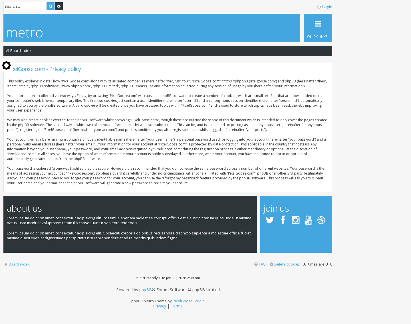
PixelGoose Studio (189, 300)
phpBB (145, 289)
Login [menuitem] (324, 6)
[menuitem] (284, 264)
